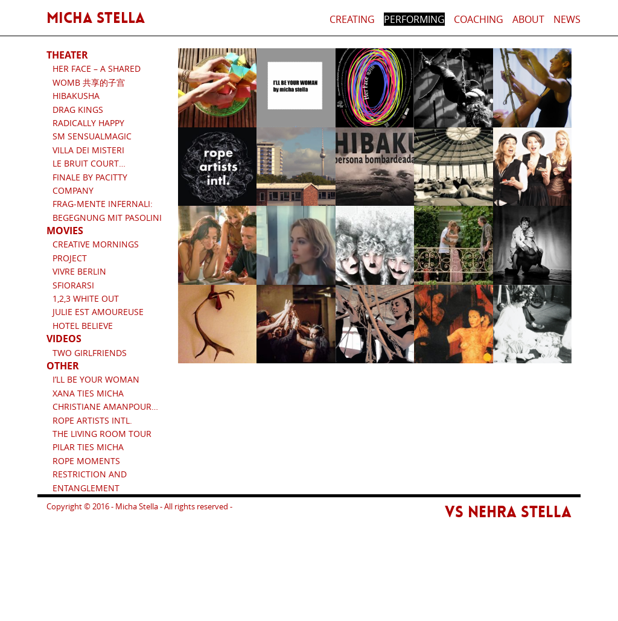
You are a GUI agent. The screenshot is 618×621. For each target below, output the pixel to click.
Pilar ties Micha (88, 447)
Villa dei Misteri (88, 150)
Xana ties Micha (88, 393)
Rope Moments (86, 461)
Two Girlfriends (90, 352)
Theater (67, 55)
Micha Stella (95, 18)
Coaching (478, 19)
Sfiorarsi (73, 285)
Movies (64, 230)
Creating (352, 19)
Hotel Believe (83, 325)
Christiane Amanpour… (105, 406)
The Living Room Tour (102, 433)
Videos (63, 338)
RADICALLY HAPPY (88, 123)
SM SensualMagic (92, 136)
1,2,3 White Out (86, 298)
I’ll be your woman (96, 379)
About (528, 19)
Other (62, 365)
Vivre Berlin (79, 271)
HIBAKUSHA (76, 95)
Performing (414, 19)
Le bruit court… (89, 163)
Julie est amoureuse (98, 311)
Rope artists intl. (92, 420)
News (567, 19)
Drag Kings (78, 109)
